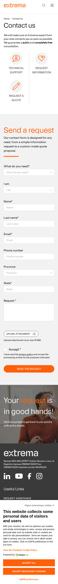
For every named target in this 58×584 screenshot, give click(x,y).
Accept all (29, 563)
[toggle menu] (52, 5)
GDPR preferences (29, 579)
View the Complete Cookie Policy (20, 550)
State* (8, 283)
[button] (29, 172)
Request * (10, 300)
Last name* (11, 217)
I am (6, 184)
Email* (8, 234)
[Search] (44, 5)
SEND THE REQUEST (29, 368)
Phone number (13, 250)
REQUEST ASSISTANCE (17, 498)
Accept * (15, 349)
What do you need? (16, 166)
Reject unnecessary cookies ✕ (39, 505)
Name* (8, 201)
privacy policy (26, 354)
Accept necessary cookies (29, 571)
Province (9, 266)
